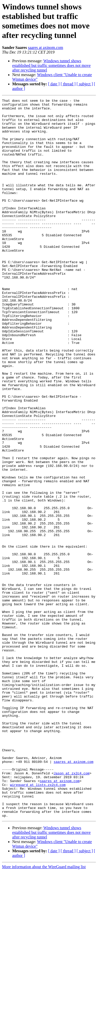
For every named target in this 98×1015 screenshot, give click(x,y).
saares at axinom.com (45, 47)
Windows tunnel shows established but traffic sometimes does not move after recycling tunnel (51, 65)
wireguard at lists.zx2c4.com (37, 922)
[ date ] (54, 84)
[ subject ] (85, 84)
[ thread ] (68, 84)
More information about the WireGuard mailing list (44, 1010)
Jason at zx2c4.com (71, 908)
